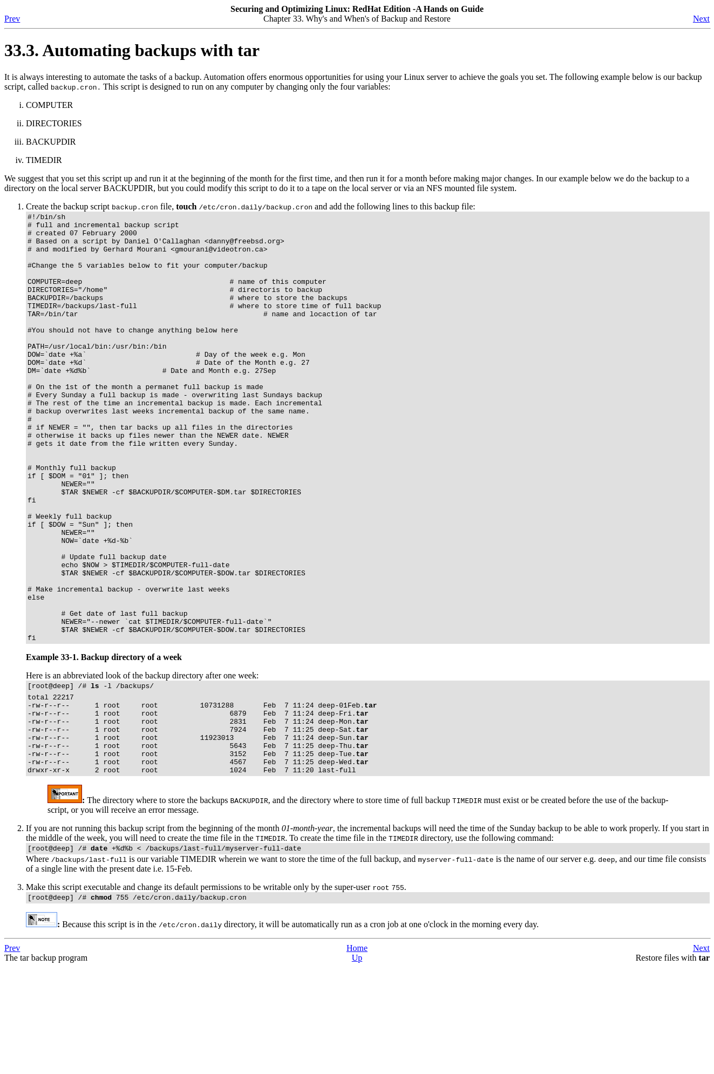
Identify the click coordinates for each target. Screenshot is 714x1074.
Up (357, 1064)
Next (701, 18)
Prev (12, 18)
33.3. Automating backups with (132, 50)
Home (357, 1054)
